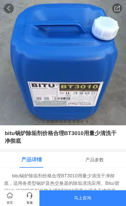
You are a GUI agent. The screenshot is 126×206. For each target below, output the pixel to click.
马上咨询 (82, 197)
